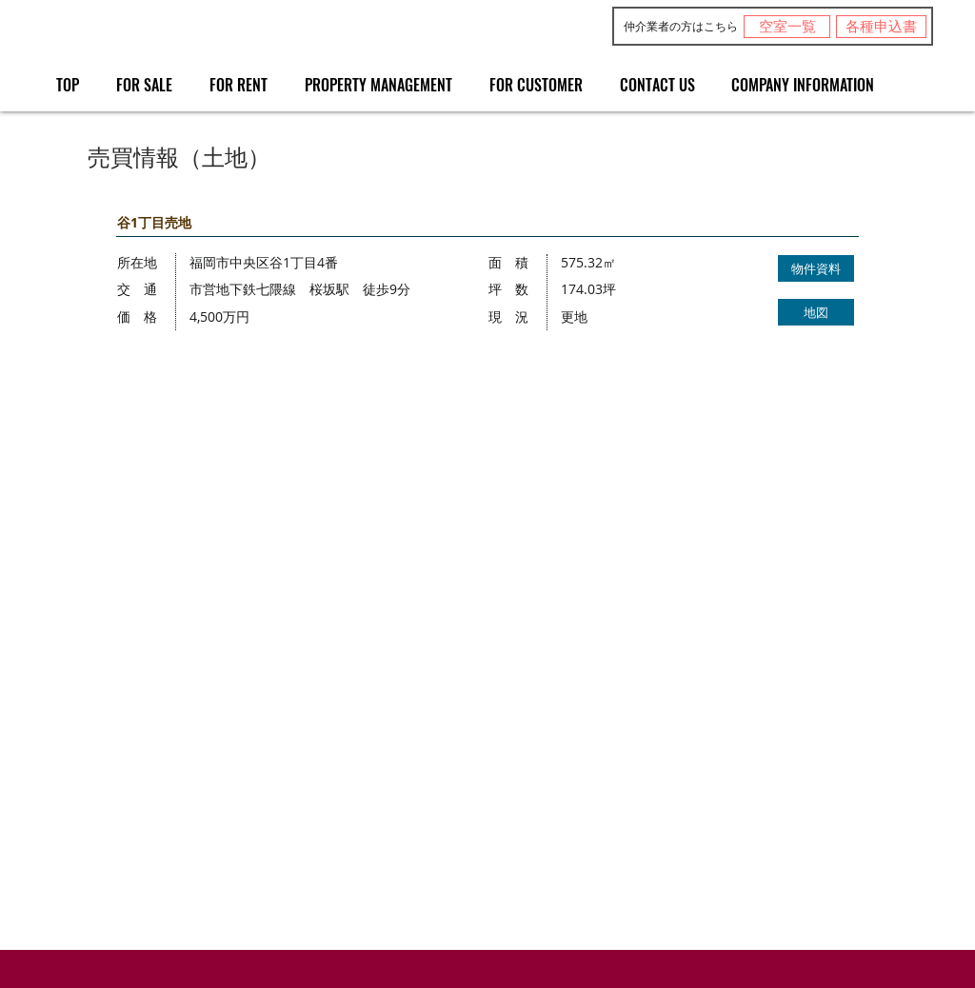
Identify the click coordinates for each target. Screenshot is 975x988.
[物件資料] (816, 268)
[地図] (816, 312)
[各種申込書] (881, 26)
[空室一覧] (787, 26)
